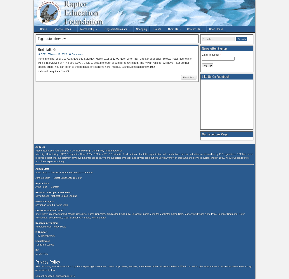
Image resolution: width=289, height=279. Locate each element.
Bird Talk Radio (50, 49)
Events (157, 29)
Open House (216, 29)
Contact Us (193, 29)
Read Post (188, 77)
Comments (77, 54)
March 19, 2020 (58, 54)
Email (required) (211, 54)
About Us (173, 29)
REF (43, 54)
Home (43, 29)
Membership (87, 29)
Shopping (141, 29)
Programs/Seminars (115, 29)
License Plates (62, 29)
